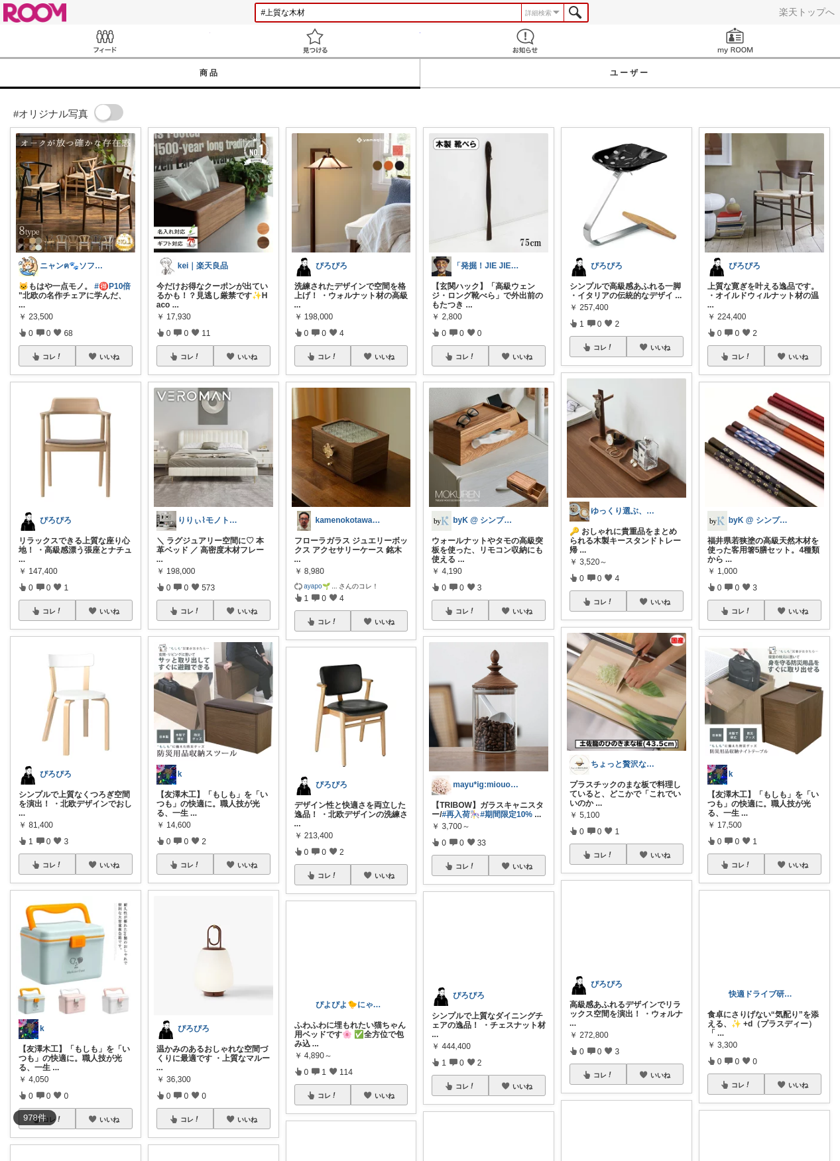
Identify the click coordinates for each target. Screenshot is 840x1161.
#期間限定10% (506, 814)
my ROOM (735, 41)
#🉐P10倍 (112, 286)
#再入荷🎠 (461, 814)
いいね (109, 356)
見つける (315, 41)
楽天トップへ (807, 12)
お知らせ (525, 41)
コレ (52, 356)
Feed (105, 41)
